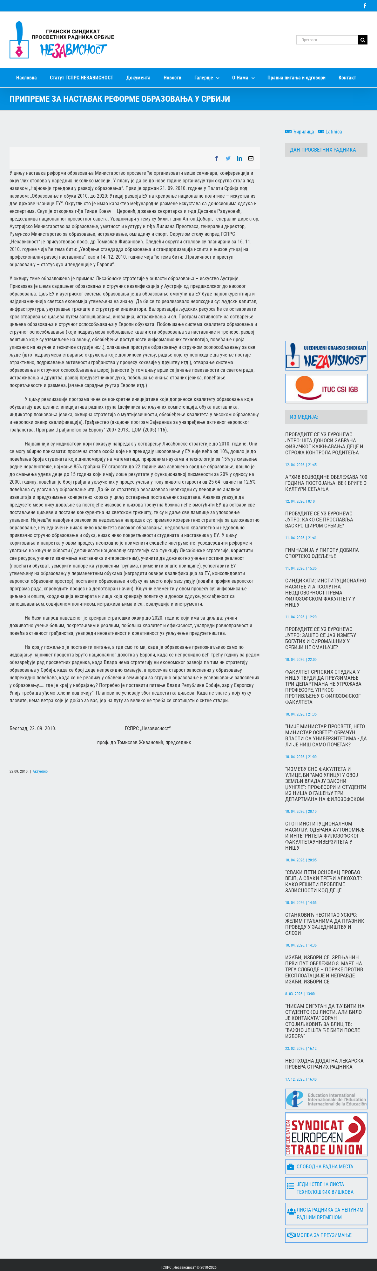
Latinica (330, 132)
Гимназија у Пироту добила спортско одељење (322, 528)
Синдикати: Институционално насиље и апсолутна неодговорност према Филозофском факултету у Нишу (325, 568)
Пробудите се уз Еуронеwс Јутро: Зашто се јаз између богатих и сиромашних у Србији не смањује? (320, 614)
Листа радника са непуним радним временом (325, 1189)
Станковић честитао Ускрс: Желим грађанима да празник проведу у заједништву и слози (324, 899)
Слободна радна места (320, 1142)
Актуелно (40, 771)
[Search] (362, 39)
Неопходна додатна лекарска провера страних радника (324, 1039)
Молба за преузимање (319, 1211)
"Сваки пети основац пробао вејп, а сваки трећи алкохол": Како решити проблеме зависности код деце (323, 857)
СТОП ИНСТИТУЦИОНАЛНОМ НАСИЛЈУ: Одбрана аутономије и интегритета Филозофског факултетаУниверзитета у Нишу (324, 811)
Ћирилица (299, 132)
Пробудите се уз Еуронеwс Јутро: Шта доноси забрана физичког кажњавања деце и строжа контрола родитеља (324, 419)
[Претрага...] (327, 39)
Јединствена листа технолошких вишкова (320, 1163)
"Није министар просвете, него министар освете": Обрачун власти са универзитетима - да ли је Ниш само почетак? (326, 711)
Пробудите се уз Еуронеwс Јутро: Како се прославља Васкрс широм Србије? (319, 495)
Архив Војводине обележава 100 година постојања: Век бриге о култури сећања (326, 458)
